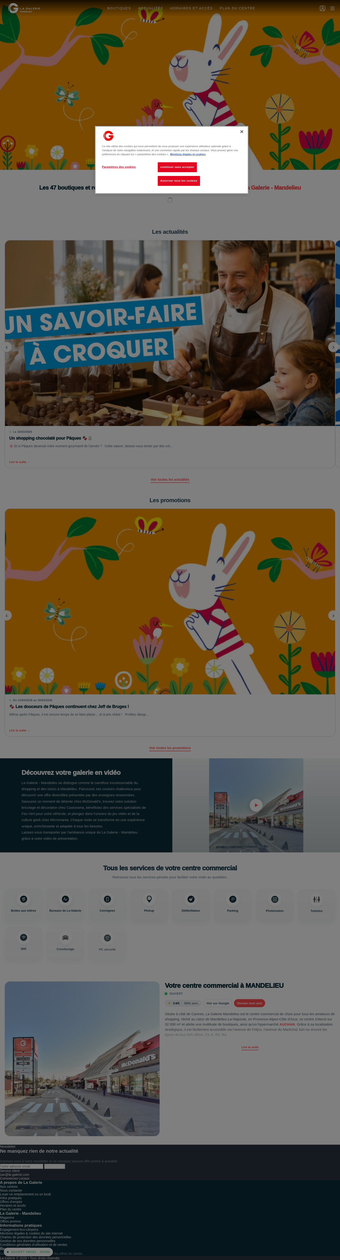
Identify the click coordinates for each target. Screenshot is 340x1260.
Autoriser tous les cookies (178, 180)
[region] (171, 160)
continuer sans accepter (177, 167)
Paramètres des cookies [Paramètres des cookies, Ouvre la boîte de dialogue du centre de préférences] (119, 166)
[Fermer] (242, 131)
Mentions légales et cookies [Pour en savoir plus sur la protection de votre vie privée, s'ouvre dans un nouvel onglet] (187, 154)
